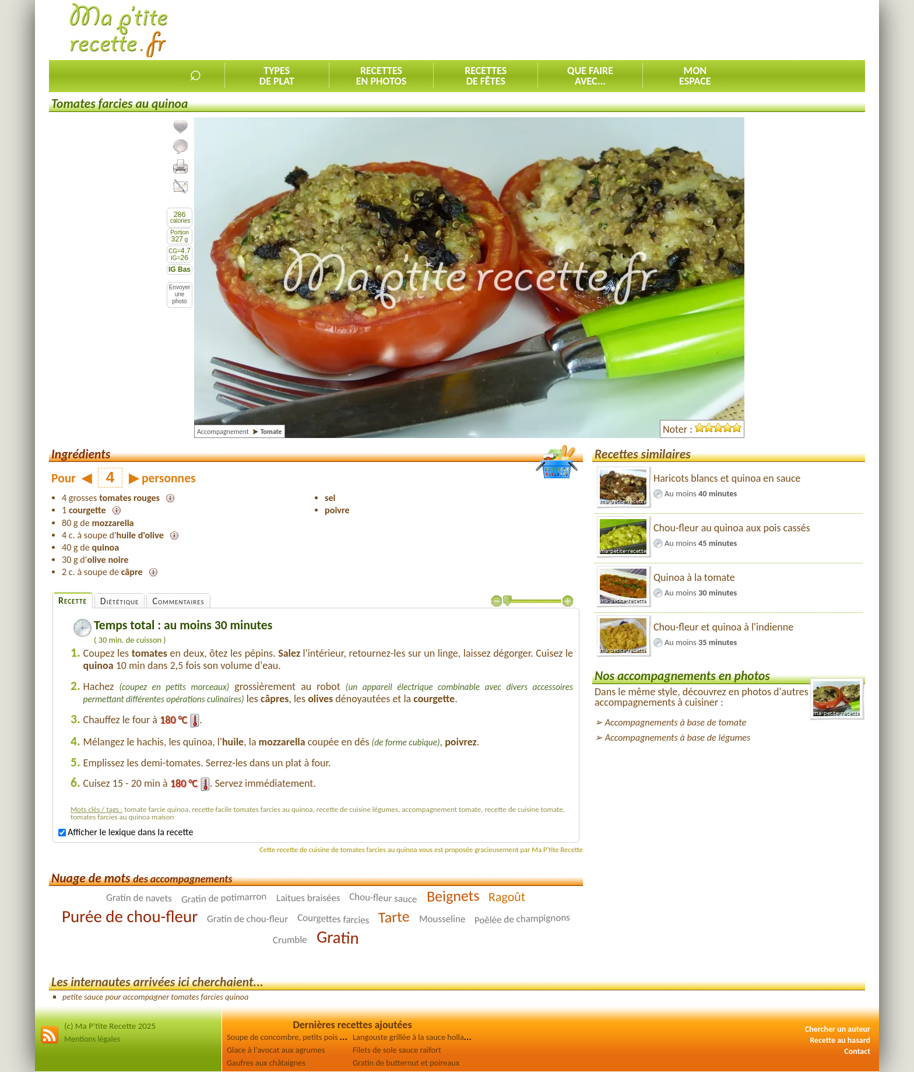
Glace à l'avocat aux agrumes (276, 1050)
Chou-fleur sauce (383, 898)
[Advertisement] (653, 29)
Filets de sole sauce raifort (397, 1050)
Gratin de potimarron (224, 898)
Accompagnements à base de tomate (675, 722)
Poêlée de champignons (522, 919)
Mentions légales (92, 1039)
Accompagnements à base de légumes (678, 737)
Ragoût (507, 897)
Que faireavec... (590, 75)
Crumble (290, 940)
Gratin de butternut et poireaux (406, 1062)
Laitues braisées (308, 898)
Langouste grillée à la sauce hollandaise (419, 1037)
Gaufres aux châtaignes (266, 1062)
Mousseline (442, 919)
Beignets (452, 896)
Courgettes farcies (333, 919)
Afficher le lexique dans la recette (125, 832)
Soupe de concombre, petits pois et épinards (302, 1037)
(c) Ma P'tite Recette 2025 (110, 1026)
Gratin (337, 937)
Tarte (394, 917)
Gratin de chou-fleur (247, 919)
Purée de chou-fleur (130, 916)
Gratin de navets (139, 898)
